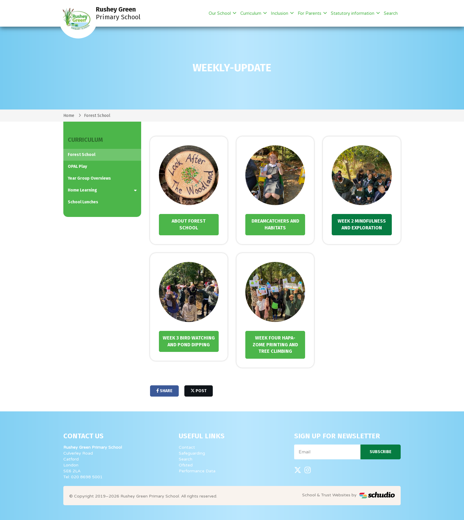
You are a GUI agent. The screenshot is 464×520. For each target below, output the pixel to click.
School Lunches (83, 202)
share (164, 390)
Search (391, 13)
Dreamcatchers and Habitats (275, 224)
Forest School (97, 115)
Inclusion (280, 13)
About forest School (189, 224)
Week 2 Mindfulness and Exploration (362, 224)
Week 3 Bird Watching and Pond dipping (189, 341)
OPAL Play (77, 166)
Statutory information (353, 13)
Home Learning (82, 190)
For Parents (310, 13)
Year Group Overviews (89, 178)
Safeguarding (192, 453)
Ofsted (186, 465)
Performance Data (197, 471)
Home (68, 115)
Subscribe (381, 451)
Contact (187, 447)
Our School (220, 13)
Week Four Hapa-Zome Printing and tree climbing (275, 344)
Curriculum (251, 13)
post (199, 390)
